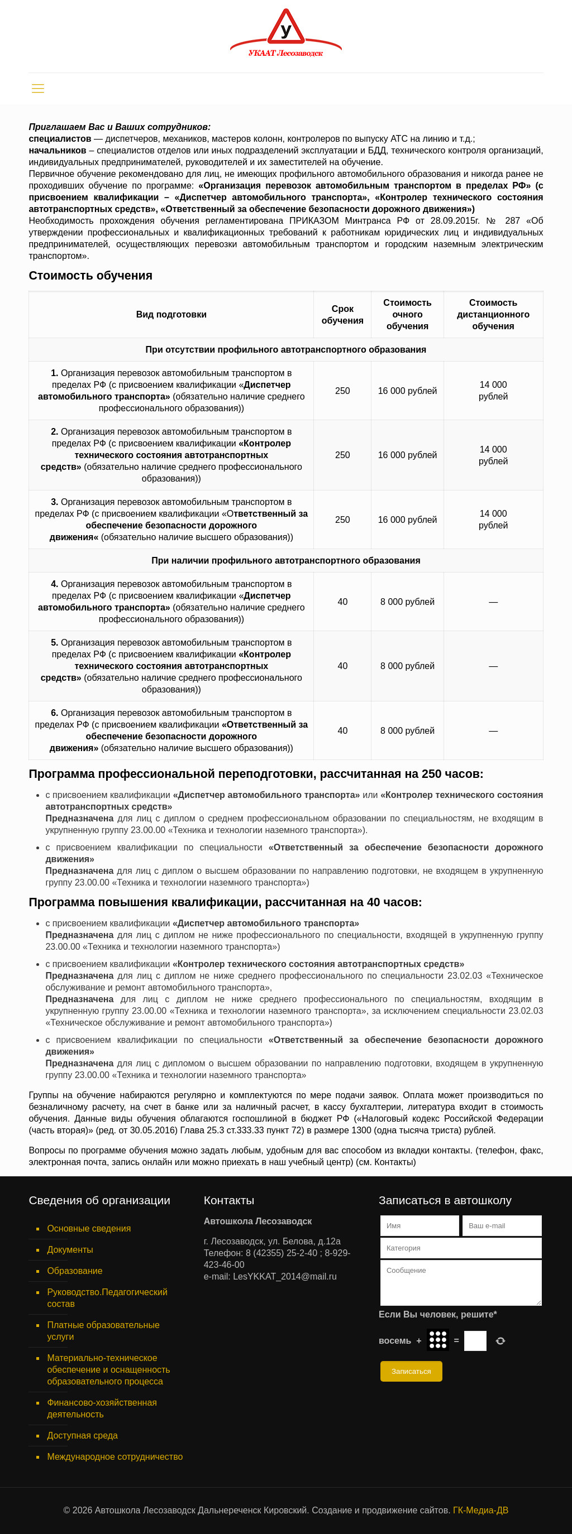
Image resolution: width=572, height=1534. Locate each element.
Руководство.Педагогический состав (107, 1298)
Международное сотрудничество (115, 1456)
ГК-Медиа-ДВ (480, 1510)
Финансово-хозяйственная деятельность (102, 1408)
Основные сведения (89, 1228)
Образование (74, 1271)
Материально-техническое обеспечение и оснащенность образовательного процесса (108, 1369)
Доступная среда (82, 1435)
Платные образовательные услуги (103, 1330)
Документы (70, 1249)
